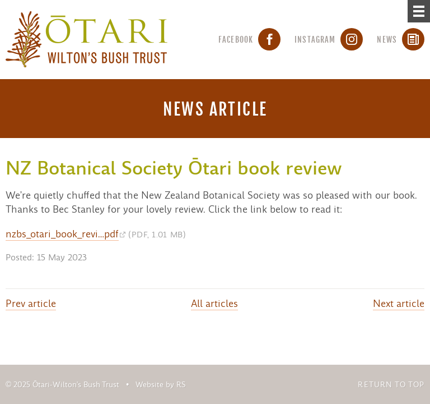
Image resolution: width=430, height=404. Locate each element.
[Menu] (419, 11)
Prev (31, 303)
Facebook (249, 39)
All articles (214, 303)
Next (398, 303)
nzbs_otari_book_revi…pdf (62, 234)
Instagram (329, 39)
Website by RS (160, 384)
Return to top (391, 384)
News (400, 39)
